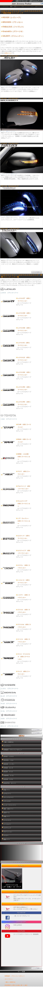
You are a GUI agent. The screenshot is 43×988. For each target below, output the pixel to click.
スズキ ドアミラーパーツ (8, 715)
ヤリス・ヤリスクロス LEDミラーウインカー (24, 656)
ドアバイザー (7, 801)
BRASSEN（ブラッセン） (13, 22)
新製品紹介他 (21, 852)
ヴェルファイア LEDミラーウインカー (24, 503)
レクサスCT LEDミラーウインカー (24, 300)
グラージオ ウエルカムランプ (9, 186)
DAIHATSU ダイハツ (10, 783)
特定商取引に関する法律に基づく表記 (16, 985)
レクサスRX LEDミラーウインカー (24, 403)
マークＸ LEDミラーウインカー (24, 640)
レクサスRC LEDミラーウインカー (24, 388)
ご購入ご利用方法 (8, 742)
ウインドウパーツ (8, 797)
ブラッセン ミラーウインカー (9, 98)
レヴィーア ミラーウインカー (9, 56)
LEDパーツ (8, 53)
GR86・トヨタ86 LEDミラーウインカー (24, 456)
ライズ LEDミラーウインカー (24, 673)
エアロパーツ (7, 793)
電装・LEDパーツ (8, 809)
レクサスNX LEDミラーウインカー (24, 374)
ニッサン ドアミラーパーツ (8, 685)
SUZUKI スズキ (8, 779)
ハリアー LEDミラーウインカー (24, 596)
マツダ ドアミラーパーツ (8, 700)
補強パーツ (7, 839)
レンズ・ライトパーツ (10, 805)
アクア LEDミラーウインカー (24, 473)
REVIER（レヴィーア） (12, 17)
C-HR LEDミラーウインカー (24, 426)
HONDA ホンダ (8, 768)
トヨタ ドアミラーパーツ (8, 416)
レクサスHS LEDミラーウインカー (24, 329)
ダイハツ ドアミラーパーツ (8, 723)
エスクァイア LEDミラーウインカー (24, 552)
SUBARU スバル (9, 775)
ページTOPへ (36, 272)
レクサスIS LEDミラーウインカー (24, 344)
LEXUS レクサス (9, 756)
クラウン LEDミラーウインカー (24, 567)
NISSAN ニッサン (9, 764)
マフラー (6, 835)
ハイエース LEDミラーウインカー (24, 581)
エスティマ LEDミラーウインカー (24, 537)
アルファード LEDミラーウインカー (24, 487)
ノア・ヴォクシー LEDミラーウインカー (24, 521)
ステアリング (7, 828)
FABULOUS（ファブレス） (14, 27)
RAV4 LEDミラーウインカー (24, 441)
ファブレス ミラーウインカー (9, 143)
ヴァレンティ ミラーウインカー (10, 228)
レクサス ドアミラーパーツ (8, 290)
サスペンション (8, 831)
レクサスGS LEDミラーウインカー (24, 314)
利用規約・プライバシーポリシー (13, 750)
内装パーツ (7, 816)
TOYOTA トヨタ (8, 760)
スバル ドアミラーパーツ (8, 708)
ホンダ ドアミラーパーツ (8, 693)
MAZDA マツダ (8, 771)
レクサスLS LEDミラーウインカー (24, 359)
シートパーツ (7, 820)
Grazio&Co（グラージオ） (13, 31)
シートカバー (7, 824)
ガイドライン (7, 746)
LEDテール (7, 812)
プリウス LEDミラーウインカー (24, 611)
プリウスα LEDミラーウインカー (24, 626)
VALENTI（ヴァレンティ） (13, 36)
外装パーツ (7, 790)
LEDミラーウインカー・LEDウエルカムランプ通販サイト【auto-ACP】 (20, 4)
